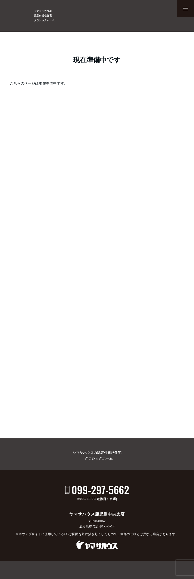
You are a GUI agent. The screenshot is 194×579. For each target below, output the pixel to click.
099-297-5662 (100, 490)
